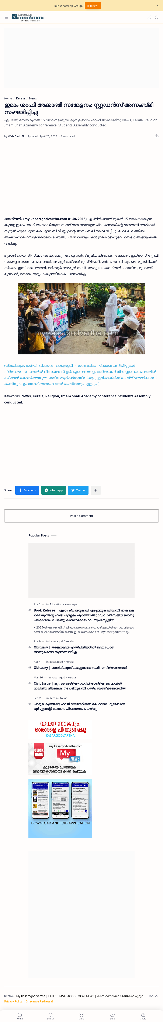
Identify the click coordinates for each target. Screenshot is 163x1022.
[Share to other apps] (96, 490)
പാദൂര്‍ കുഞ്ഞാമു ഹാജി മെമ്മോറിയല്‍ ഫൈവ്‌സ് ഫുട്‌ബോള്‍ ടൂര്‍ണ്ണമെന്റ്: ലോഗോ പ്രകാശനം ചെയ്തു (79, 706)
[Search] (156, 17)
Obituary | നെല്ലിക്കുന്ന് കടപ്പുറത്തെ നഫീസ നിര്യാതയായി (80, 667)
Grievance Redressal (39, 1001)
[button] (149, 17)
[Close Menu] (157, 6)
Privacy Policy (13, 1001)
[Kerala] (69, 641)
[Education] (56, 604)
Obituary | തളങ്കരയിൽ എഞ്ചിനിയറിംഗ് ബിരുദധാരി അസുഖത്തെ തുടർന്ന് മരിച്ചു (74, 649)
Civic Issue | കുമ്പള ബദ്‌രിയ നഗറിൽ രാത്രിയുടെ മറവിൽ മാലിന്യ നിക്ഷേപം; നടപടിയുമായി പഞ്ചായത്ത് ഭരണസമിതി (80, 685)
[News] (63, 698)
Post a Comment (81, 516)
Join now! (92, 5)
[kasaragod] (71, 604)
